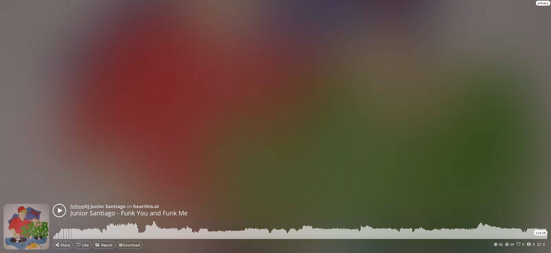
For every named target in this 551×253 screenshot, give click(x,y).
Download (129, 244)
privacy (543, 3)
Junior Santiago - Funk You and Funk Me (129, 213)
